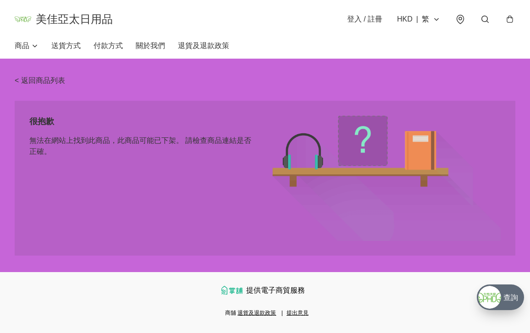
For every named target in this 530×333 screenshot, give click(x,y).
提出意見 (298, 313)
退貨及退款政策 (203, 45)
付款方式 (108, 45)
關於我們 (150, 45)
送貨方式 (66, 45)
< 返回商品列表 (40, 80)
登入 (364, 19)
